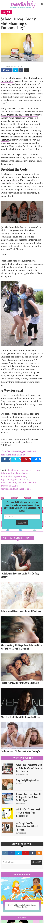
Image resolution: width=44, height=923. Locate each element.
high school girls (9, 479)
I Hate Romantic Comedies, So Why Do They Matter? (20, 575)
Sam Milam (19, 784)
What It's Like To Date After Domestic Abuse (20, 717)
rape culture (27, 470)
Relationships (7, 473)
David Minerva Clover (22, 775)
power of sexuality (27, 482)
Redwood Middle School (12, 488)
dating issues (22, 473)
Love (37, 470)
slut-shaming (7, 81)
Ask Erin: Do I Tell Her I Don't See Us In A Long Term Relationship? (28, 812)
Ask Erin (22, 917)
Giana (8, 66)
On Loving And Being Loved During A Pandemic (21, 611)
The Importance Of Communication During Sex (21, 751)
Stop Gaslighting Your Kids (27, 780)
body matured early (10, 180)
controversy (24, 479)
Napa (28, 488)
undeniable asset (23, 233)
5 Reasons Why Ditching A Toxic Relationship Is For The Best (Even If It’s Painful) (21, 646)
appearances (20, 476)
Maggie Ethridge (20, 804)
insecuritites (7, 476)
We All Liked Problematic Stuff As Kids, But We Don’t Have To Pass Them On (29, 768)
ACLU (15, 485)
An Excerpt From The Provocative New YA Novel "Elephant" (27, 826)
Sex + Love (6, 12)
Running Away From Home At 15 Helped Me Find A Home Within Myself (28, 797)
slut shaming (13, 470)
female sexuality (8, 482)
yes (11, 133)
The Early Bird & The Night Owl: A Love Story (20, 682)
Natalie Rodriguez (21, 833)
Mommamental (22, 874)
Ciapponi (13, 66)
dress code (6, 485)
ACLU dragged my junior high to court (19, 114)
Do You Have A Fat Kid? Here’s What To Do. (22, 906)
